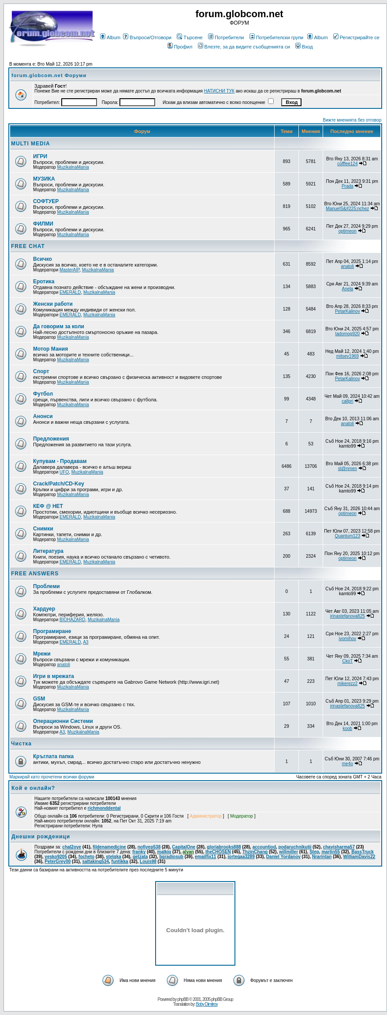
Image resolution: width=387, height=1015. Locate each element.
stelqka (113, 856)
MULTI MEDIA (30, 144)
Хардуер (44, 609)
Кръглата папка (53, 756)
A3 (85, 642)
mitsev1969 (347, 356)
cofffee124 (347, 163)
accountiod (264, 847)
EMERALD (70, 292)
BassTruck (362, 851)
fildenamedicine (109, 847)
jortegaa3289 (241, 856)
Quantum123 (347, 535)
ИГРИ (40, 156)
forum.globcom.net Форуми (48, 75)
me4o (347, 763)
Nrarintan (321, 856)
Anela (348, 288)
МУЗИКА (44, 179)
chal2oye (71, 847)
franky (138, 851)
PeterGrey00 (58, 861)
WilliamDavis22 (359, 856)
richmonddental (104, 808)
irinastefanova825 (347, 616)
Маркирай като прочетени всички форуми (51, 776)
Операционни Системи (63, 721)
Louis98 (148, 861)
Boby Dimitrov (206, 1004)
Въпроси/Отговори (147, 37)
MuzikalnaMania (73, 167)
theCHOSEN (218, 851)
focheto (86, 856)
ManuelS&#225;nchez (347, 208)
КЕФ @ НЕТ (48, 506)
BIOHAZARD (72, 619)
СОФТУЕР (46, 201)
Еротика (43, 281)
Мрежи (42, 654)
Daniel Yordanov (283, 856)
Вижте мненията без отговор (352, 120)
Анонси (43, 416)
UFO (64, 472)
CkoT (347, 661)
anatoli (347, 266)
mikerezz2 (348, 683)
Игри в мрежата (53, 676)
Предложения (51, 439)
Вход (304, 46)
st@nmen (347, 468)
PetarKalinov (347, 311)
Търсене (190, 37)
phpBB (182, 999)
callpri (347, 401)
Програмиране (52, 631)
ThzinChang (255, 851)
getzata (140, 856)
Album (110, 37)
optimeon (348, 231)
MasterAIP (69, 269)
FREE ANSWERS (35, 573)
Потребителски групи (276, 37)
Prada (348, 186)
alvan (188, 851)
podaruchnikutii (295, 847)
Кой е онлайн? (33, 788)
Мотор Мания (50, 349)
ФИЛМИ (43, 224)
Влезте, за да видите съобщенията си (244, 46)
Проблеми (46, 586)
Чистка (21, 744)
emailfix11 (205, 856)
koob (347, 728)
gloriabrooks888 (224, 847)
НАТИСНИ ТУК (219, 91)
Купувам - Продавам (60, 461)
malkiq (164, 851)
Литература (48, 551)
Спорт (41, 371)
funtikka (120, 861)
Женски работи (53, 304)
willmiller (288, 851)
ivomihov (347, 638)
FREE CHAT (28, 246)
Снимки (43, 529)
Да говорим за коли (58, 326)
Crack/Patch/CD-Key (58, 484)
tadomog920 (347, 333)
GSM (39, 699)
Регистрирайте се (356, 37)
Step (314, 851)
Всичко (42, 259)
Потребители (226, 37)
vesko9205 (56, 856)
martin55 (330, 851)
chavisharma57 (339, 847)
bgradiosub (171, 856)
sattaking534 (95, 861)
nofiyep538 (149, 847)
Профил (180, 46)
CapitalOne (183, 847)
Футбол (43, 394)
